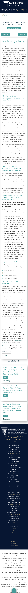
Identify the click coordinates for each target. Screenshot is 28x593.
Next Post (22, 34)
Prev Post (5, 34)
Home (14, 528)
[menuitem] (14, 529)
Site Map (14, 543)
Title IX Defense (14, 533)
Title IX (6, 355)
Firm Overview (14, 530)
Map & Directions (15, 453)
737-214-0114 (21, 11)
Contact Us (14, 541)
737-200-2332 (22, 9)
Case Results (14, 537)
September (7, 15)
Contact (4, 346)
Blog (14, 539)
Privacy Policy (14, 545)
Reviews (14, 535)
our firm (15, 305)
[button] (14, 590)
